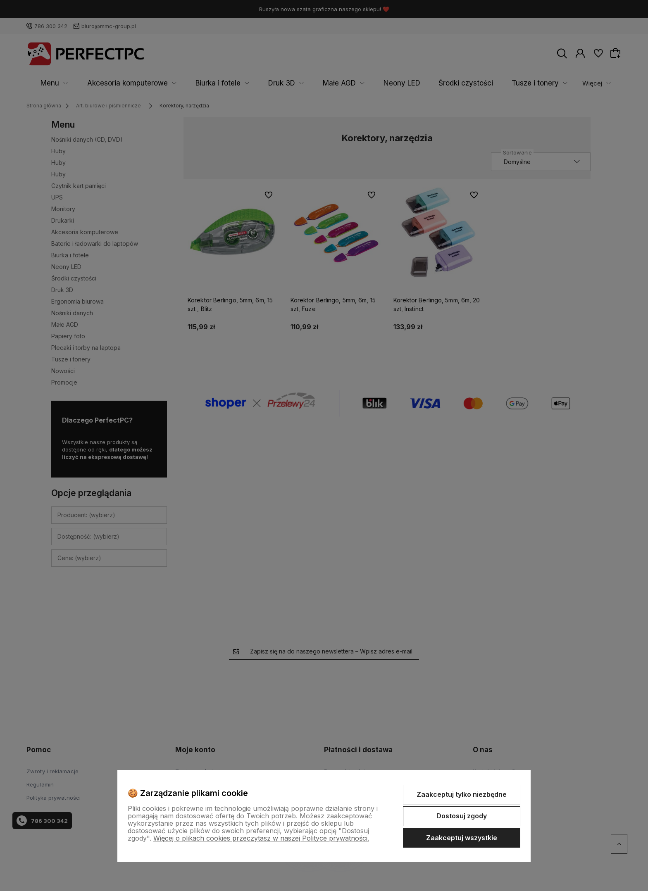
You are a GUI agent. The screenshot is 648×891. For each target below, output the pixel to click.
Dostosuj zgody (461, 816)
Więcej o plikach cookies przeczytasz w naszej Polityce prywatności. (261, 838)
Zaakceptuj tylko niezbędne (462, 794)
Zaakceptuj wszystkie (461, 838)
